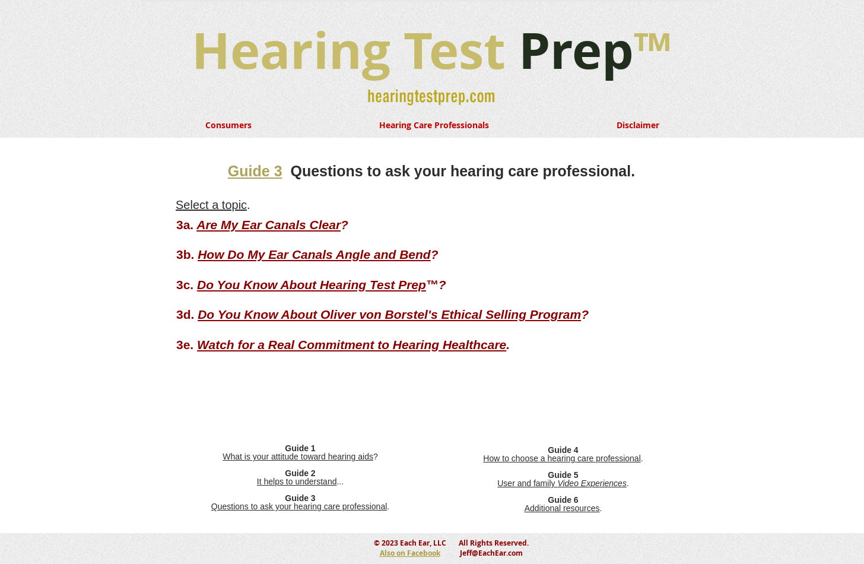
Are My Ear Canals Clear (268, 225)
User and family (562, 483)
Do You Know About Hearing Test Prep (311, 284)
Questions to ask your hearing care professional (299, 506)
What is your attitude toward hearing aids (298, 456)
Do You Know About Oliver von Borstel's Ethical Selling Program (389, 314)
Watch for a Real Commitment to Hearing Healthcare (351, 344)
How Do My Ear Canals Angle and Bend (314, 254)
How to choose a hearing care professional (561, 458)
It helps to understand (297, 481)
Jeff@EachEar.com (491, 553)
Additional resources (562, 508)
